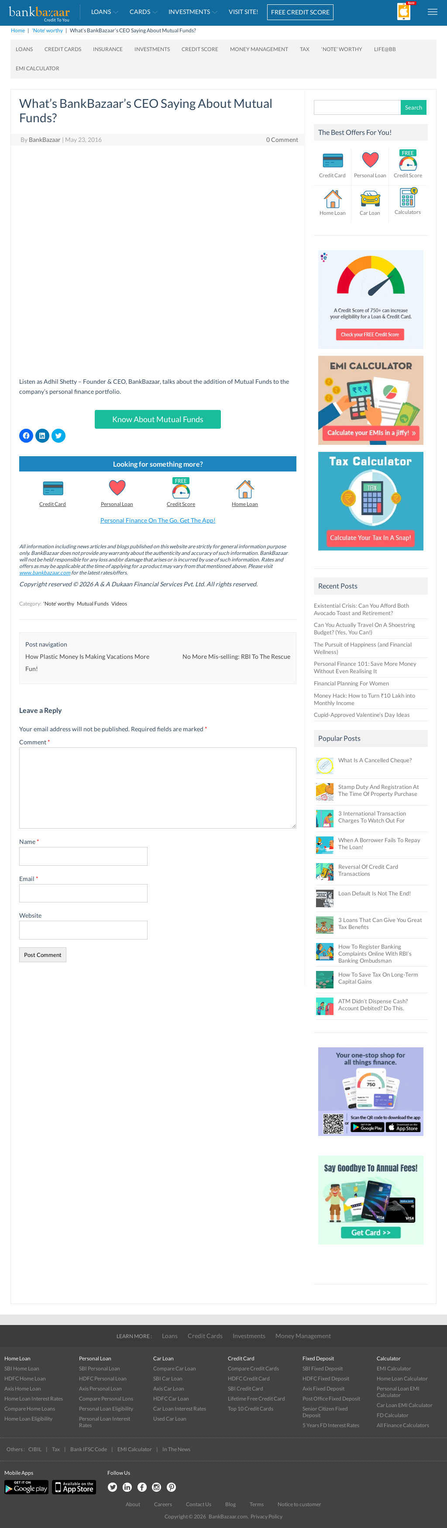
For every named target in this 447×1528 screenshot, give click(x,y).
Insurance (108, 49)
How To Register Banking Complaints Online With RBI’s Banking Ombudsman (375, 953)
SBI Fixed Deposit (323, 1368)
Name (29, 841)
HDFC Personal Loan (103, 1378)
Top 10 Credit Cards (250, 1408)
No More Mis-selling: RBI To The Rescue (236, 656)
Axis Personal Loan (100, 1388)
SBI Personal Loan (99, 1368)
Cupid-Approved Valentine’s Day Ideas (362, 714)
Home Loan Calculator (402, 1378)
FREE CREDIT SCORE (300, 12)
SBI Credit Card (245, 1388)
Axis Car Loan (168, 1388)
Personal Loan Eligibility (106, 1408)
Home (18, 30)
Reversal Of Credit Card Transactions (368, 870)
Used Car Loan (169, 1418)
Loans (101, 11)
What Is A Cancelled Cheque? (375, 760)
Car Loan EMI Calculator (405, 1405)
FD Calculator (393, 1415)
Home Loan (245, 504)
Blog (230, 1504)
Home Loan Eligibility (28, 1418)
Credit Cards (63, 49)
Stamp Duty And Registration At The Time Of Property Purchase (378, 790)
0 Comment (282, 139)
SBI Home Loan (21, 1368)
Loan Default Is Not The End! (374, 893)
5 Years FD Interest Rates (331, 1425)
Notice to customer (299, 1504)
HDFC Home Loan (25, 1378)
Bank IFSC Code (88, 1449)
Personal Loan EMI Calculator (398, 1391)
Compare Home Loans (29, 1408)
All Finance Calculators (403, 1425)
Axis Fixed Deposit (323, 1388)
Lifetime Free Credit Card (256, 1398)
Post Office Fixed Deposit (331, 1398)
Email (28, 878)
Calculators (408, 212)
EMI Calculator (37, 68)
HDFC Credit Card (249, 1378)
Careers (163, 1504)
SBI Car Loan (167, 1378)
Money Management (259, 49)
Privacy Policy (266, 1516)
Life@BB (385, 49)
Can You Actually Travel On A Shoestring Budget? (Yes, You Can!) (364, 628)
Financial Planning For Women (351, 683)
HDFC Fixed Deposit (326, 1378)
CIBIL (34, 1449)
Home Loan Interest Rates (33, 1398)
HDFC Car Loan (171, 1398)
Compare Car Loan (174, 1368)
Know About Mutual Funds (157, 419)
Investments (189, 11)
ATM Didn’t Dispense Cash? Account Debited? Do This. (373, 1005)
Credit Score (200, 49)
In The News (176, 1449)
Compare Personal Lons (106, 1398)
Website (30, 915)
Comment (34, 742)
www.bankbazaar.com (44, 572)
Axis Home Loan (22, 1388)
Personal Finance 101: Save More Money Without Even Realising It (365, 667)
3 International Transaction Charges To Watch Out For (372, 817)
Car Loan (370, 213)
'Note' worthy (47, 30)
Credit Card (52, 504)
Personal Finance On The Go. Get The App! (158, 520)
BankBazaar (45, 139)
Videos (119, 603)
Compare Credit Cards (253, 1368)
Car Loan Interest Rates (179, 1408)
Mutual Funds (93, 603)
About (133, 1504)
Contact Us (198, 1504)
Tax (304, 49)
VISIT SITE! (243, 11)
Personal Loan (117, 504)
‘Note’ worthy (341, 49)
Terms (257, 1504)
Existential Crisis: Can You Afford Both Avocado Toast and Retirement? (361, 609)
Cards (140, 11)
